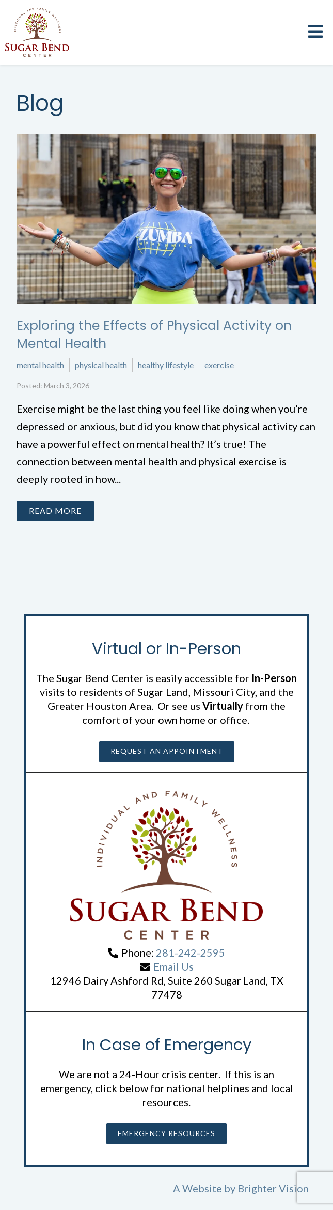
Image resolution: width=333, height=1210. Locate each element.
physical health (101, 365)
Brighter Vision (273, 1188)
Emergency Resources (166, 1133)
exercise (219, 365)
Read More (55, 511)
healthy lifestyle (166, 365)
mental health (40, 365)
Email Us (173, 966)
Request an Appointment (166, 751)
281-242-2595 (190, 952)
